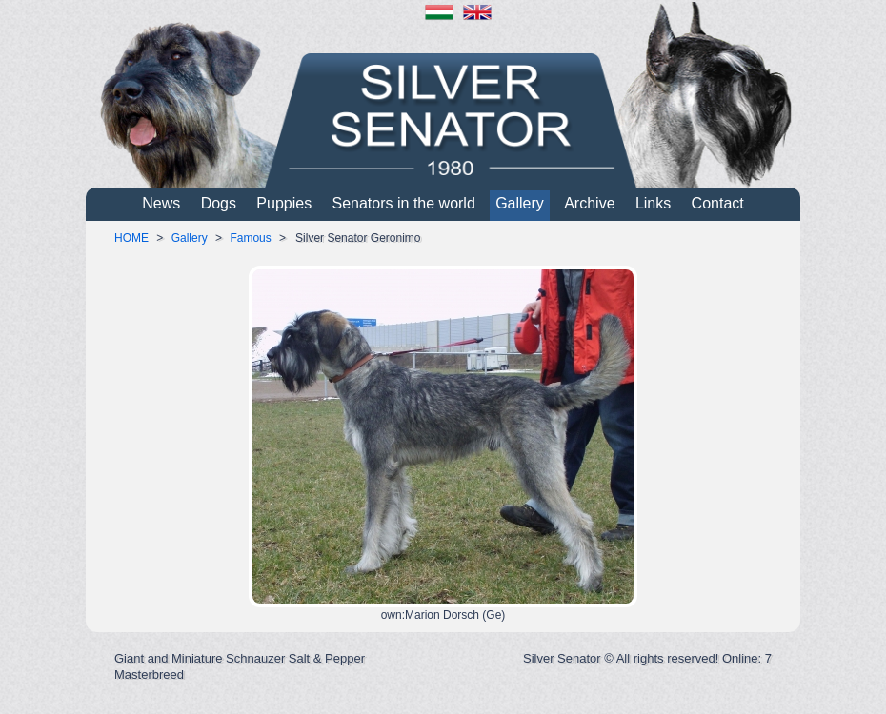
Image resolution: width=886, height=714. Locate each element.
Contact (718, 203)
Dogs (218, 203)
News (161, 203)
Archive (589, 203)
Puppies (284, 203)
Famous (250, 238)
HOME (131, 238)
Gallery (519, 203)
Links (653, 203)
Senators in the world (403, 203)
